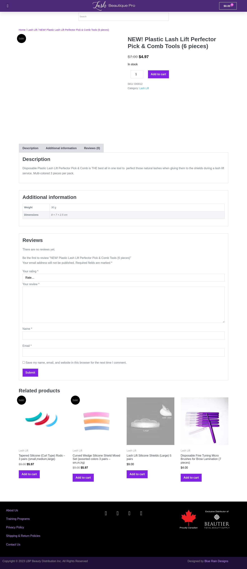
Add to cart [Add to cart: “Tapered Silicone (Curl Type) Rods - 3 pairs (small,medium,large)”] (29, 474)
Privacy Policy (15, 527)
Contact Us (13, 544)
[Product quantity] (137, 74)
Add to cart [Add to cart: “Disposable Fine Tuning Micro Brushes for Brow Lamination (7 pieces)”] (191, 477)
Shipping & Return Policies (23, 535)
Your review (31, 284)
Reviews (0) (92, 148)
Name (27, 328)
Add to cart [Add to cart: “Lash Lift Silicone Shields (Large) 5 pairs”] (137, 474)
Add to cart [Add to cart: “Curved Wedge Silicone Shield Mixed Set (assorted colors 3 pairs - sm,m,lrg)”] (83, 477)
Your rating (30, 271)
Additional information (61, 148)
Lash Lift (32, 29)
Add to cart (158, 74)
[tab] (30, 148)
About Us (12, 510)
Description (30, 148)
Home (22, 29)
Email (27, 345)
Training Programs (18, 518)
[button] (7, 6)
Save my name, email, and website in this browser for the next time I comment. (76, 362)
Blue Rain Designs (216, 561)
